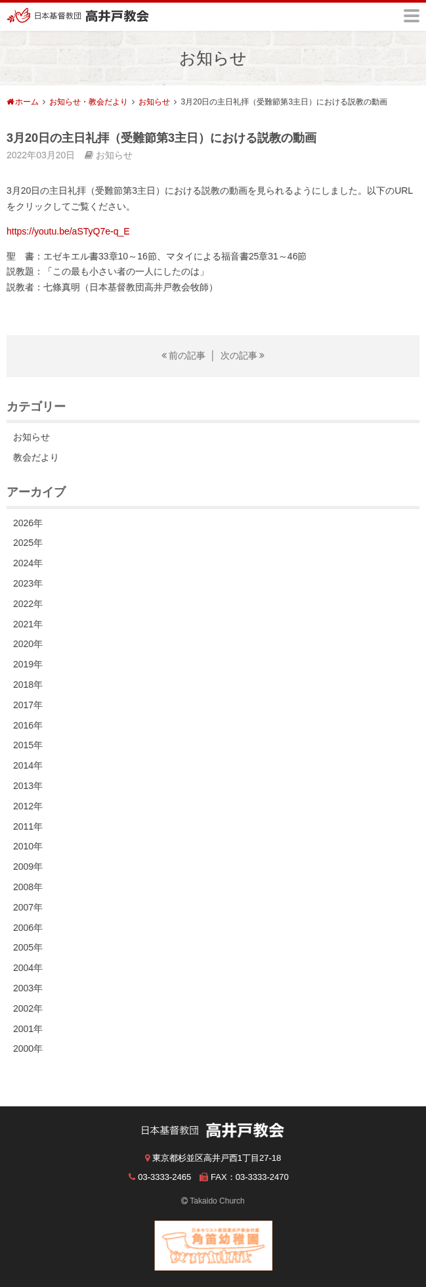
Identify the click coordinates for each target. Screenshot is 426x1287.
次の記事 (239, 355)
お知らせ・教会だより (88, 101)
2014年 (28, 765)
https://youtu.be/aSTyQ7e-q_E (68, 231)
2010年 (28, 846)
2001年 (28, 1029)
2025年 (28, 542)
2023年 (28, 583)
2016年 (28, 725)
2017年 (28, 705)
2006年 (28, 927)
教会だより (36, 457)
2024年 (28, 563)
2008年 (28, 887)
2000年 (28, 1048)
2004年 (28, 967)
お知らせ (154, 101)
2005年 (28, 947)
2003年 (28, 988)
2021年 (28, 624)
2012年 (28, 806)
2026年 (28, 523)
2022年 (28, 603)
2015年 (28, 745)
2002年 (28, 1008)
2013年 (28, 785)
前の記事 (187, 355)
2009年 (28, 866)
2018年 (28, 684)
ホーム (27, 101)
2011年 (28, 826)
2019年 (28, 664)
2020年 (28, 644)
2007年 (28, 907)
